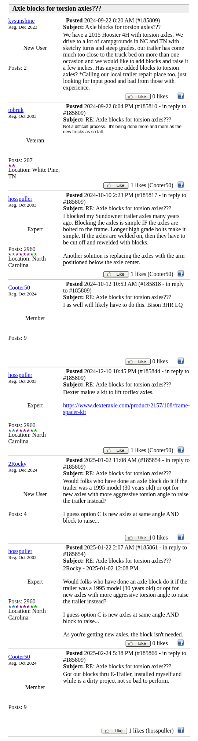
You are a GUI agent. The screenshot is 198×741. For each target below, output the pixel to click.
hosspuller (20, 199)
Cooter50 (19, 287)
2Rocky (17, 464)
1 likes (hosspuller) (151, 730)
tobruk (15, 110)
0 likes (160, 96)
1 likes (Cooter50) (152, 185)
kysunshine (21, 21)
